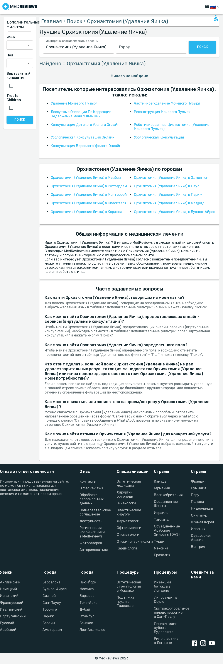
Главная (51, 21)
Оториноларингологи (130, 541)
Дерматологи (128, 521)
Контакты (87, 481)
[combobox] (78, 47)
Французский (11, 603)
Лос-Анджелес (92, 630)
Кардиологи (127, 548)
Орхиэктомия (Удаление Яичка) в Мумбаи (86, 178)
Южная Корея (202, 522)
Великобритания (167, 495)
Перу (195, 495)
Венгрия (198, 547)
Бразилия (162, 555)
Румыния (198, 488)
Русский (7, 623)
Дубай (84, 609)
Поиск (74, 21)
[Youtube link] (212, 643)
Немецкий (8, 589)
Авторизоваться (92, 550)
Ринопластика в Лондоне (166, 641)
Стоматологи (128, 534)
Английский (10, 582)
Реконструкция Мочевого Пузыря (162, 112)
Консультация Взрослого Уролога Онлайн (86, 146)
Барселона (51, 582)
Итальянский (11, 609)
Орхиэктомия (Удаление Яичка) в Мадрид (169, 203)
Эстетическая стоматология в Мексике (129, 586)
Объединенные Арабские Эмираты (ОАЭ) (167, 530)
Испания (198, 529)
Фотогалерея (90, 543)
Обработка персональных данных (91, 499)
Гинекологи (126, 503)
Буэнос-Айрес (54, 589)
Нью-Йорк (87, 582)
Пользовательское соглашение (92, 512)
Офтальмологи (129, 528)
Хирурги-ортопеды (125, 494)
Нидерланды (202, 508)
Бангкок (86, 623)
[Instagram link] (204, 643)
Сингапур (199, 515)
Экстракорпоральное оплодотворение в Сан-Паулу (167, 612)
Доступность (90, 521)
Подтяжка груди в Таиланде (125, 601)
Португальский (13, 616)
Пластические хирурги (129, 512)
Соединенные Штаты (166, 504)
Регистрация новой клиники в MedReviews (92, 532)
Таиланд (161, 519)
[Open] (28, 45)
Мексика (161, 548)
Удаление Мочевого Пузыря (74, 103)
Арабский (8, 630)
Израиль (161, 513)
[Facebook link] (195, 643)
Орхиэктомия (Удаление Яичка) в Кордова (86, 212)
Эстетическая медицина (129, 483)
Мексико (86, 589)
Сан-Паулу (51, 603)
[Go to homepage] (20, 7)
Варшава (87, 596)
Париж (48, 616)
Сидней (49, 596)
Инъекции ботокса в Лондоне (162, 586)
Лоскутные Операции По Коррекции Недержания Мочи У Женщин (81, 114)
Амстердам (52, 630)
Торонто (49, 609)
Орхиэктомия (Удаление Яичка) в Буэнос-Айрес (174, 212)
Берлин (48, 623)
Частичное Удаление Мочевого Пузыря (167, 103)
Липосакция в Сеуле (165, 599)
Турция (160, 541)
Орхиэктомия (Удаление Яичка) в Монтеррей (89, 195)
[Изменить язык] (212, 7)
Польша (197, 502)
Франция (198, 481)
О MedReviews (91, 488)
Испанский (9, 596)
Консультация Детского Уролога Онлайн (85, 125)
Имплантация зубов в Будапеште (165, 627)
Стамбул (86, 616)
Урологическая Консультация (159, 137)
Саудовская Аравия (201, 538)
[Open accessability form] (216, 18)
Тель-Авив (88, 603)
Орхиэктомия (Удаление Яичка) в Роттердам (89, 186)
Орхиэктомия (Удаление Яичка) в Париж (168, 195)
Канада (160, 481)
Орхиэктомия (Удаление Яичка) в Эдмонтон (171, 178)
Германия (162, 488)
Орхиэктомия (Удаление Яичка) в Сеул (166, 186)
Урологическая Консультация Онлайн (83, 137)
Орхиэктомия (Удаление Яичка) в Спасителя (88, 203)
